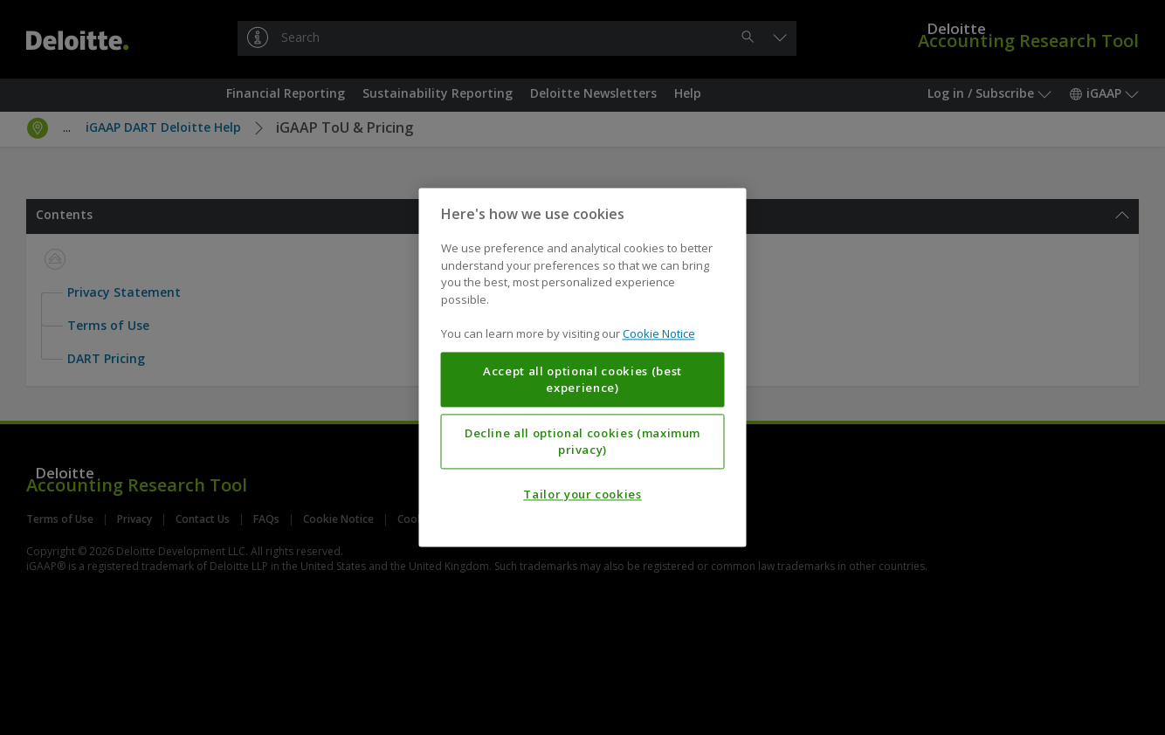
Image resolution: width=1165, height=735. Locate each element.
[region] (583, 367)
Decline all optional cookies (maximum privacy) (582, 441)
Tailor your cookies (582, 495)
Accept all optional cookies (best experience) (582, 379)
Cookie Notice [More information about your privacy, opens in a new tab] (659, 334)
